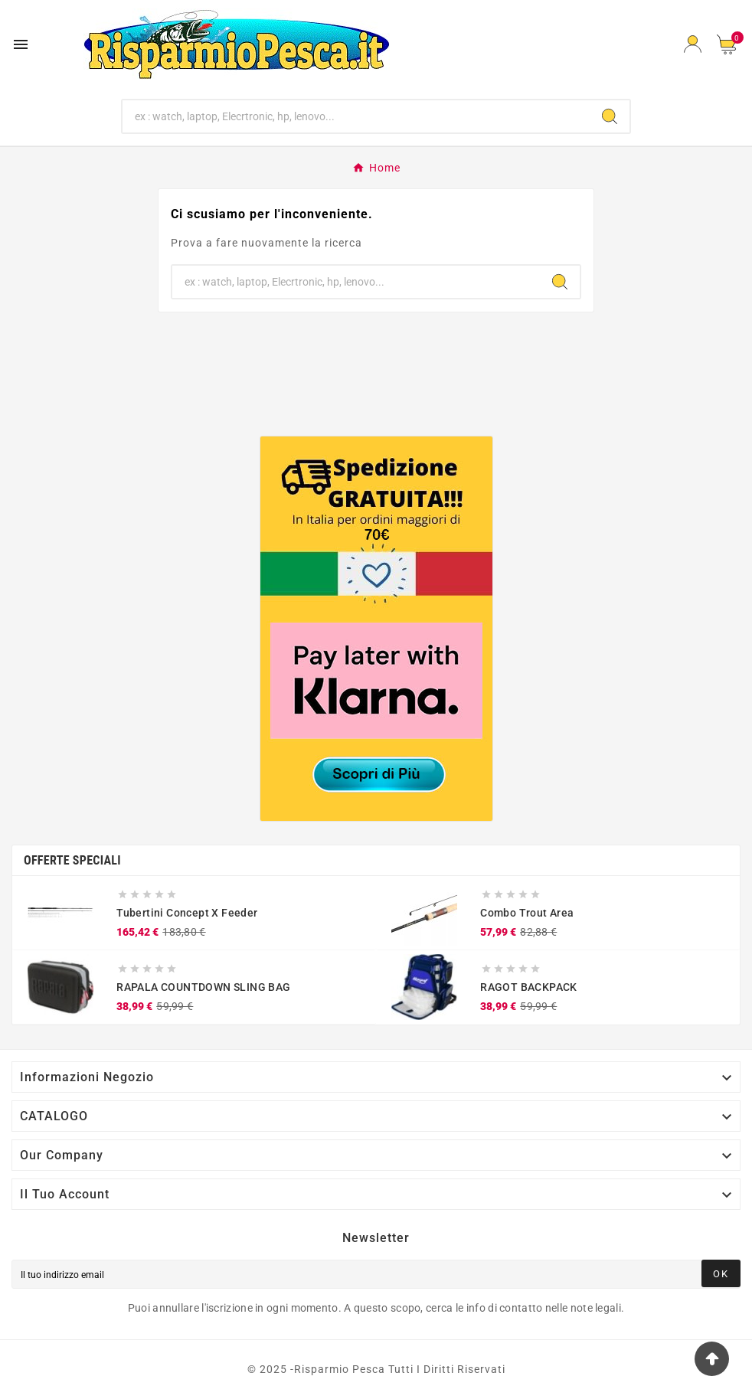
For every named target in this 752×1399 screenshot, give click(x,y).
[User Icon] (692, 44)
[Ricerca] (356, 116)
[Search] (609, 116)
